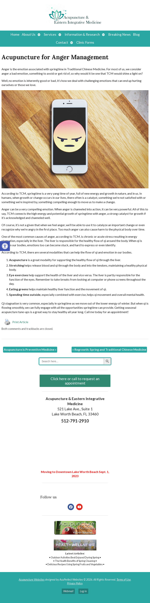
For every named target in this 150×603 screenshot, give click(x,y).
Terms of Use (123, 579)
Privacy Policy (74, 583)
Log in (83, 591)
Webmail (68, 591)
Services (50, 34)
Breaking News (119, 34)
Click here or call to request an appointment (75, 380)
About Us (28, 34)
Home (15, 34)
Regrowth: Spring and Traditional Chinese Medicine (109, 349)
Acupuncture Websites (32, 579)
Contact (62, 42)
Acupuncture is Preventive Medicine (30, 349)
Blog (136, 34)
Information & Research (82, 34)
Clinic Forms (85, 42)
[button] (5, 246)
